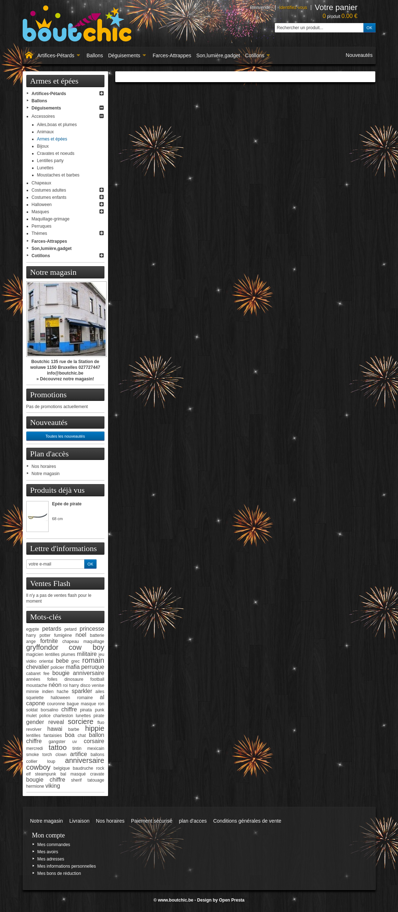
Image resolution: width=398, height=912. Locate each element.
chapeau (70, 641)
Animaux (45, 131)
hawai (54, 729)
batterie (97, 635)
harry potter (38, 635)
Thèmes (39, 233)
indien (48, 691)
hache (63, 691)
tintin (76, 748)
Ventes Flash (50, 583)
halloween (60, 697)
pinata (86, 709)
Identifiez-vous (293, 7)
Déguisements (127, 55)
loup (51, 761)
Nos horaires (44, 466)
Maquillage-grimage (51, 219)
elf (28, 774)
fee (47, 673)
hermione (35, 786)
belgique (61, 768)
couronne (56, 703)
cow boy (86, 647)
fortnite (49, 641)
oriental (46, 661)
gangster (57, 741)
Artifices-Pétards (59, 55)
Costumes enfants (49, 197)
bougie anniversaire (78, 673)
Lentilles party (50, 160)
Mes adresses (50, 859)
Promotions (48, 394)
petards (51, 629)
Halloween (42, 204)
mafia (73, 667)
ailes (99, 691)
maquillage (93, 641)
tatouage (96, 780)
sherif (76, 780)
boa (70, 735)
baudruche (83, 768)
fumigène (63, 635)
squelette (35, 697)
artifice (78, 754)
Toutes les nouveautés (65, 436)
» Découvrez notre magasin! (65, 378)
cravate (97, 774)
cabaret (33, 673)
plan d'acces (193, 821)
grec (75, 661)
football (97, 679)
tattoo (58, 747)
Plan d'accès (49, 453)
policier (57, 667)
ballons (97, 754)
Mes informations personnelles (66, 866)
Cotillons (257, 55)
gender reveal (45, 722)
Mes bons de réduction (59, 873)
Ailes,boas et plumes (57, 124)
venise (98, 685)
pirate (98, 715)
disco (85, 685)
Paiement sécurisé (152, 821)
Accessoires (43, 116)
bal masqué (73, 774)
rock (100, 768)
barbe (73, 729)
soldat (32, 709)
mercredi (34, 748)
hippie (94, 728)
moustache (37, 685)
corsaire (94, 741)
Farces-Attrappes (172, 55)
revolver (34, 729)
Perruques (42, 226)
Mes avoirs (47, 851)
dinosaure (74, 679)
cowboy (38, 767)
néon (55, 685)
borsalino (49, 709)
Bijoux (43, 146)
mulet (31, 715)
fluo (100, 722)
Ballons (94, 55)
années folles (42, 679)
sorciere (80, 721)
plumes (68, 654)
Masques (40, 211)
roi (65, 685)
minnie (32, 691)
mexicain (95, 748)
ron (101, 703)
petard (70, 629)
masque (88, 703)
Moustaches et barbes (58, 175)
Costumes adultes (49, 190)
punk (99, 709)
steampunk (45, 774)
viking (52, 786)
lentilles (52, 654)
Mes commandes (53, 844)
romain (93, 660)
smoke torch (39, 754)
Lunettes (45, 167)
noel (80, 635)
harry (74, 685)
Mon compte (48, 835)
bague (73, 703)
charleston (63, 715)
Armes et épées (52, 139)
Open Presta (232, 900)
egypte (32, 629)
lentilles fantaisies (44, 735)
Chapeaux (42, 182)
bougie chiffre (46, 780)
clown (61, 754)
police (44, 715)
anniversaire (84, 760)
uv (74, 741)
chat (82, 735)
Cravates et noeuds (56, 153)
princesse (92, 629)
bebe (62, 661)
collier (31, 761)
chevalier (37, 667)
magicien (35, 654)
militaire (87, 654)
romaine (85, 697)
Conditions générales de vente (247, 821)
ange (31, 641)
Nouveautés (359, 55)
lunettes (83, 715)
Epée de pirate (67, 503)
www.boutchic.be (175, 900)
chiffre (69, 709)
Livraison (79, 821)
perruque (92, 667)
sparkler (82, 691)
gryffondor (42, 647)
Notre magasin (53, 272)
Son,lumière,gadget (218, 55)
